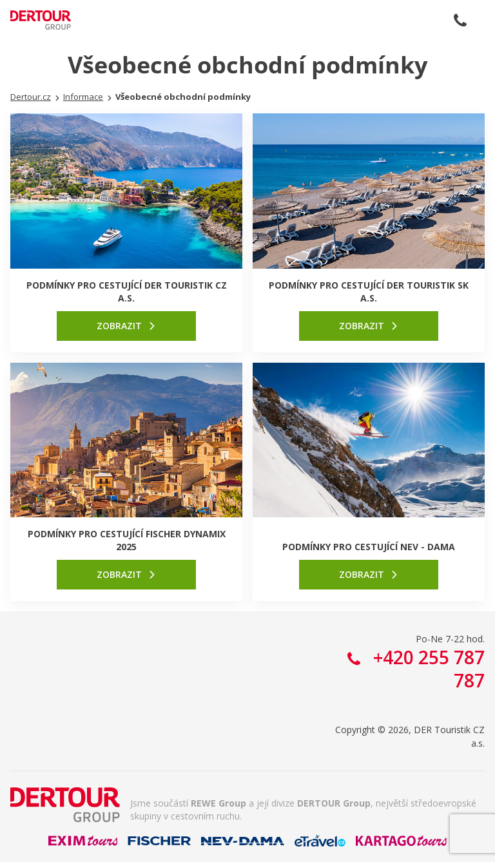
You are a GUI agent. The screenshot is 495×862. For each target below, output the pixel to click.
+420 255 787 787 (460, 20)
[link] (126, 326)
